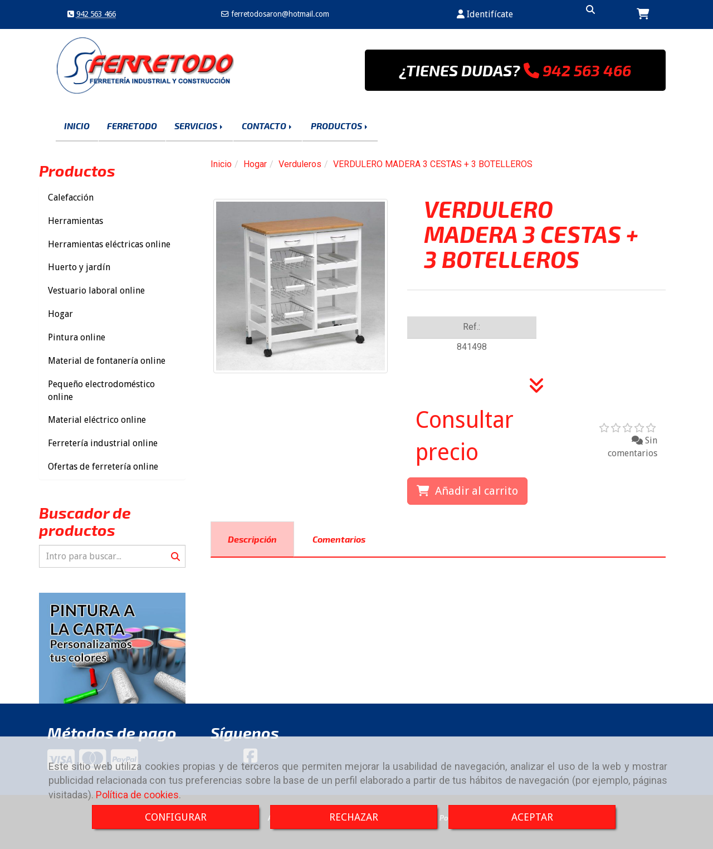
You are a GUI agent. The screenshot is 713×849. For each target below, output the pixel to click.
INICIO (77, 125)
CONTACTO (268, 125)
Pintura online (76, 337)
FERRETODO (132, 125)
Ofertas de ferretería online (103, 466)
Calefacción (71, 197)
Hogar (60, 314)
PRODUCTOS (340, 125)
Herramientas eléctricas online (109, 244)
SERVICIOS (199, 125)
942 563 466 (96, 13)
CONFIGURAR (176, 817)
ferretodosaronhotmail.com (279, 13)
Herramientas (75, 221)
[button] (484, 14)
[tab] (252, 539)
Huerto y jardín (79, 267)
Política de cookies (137, 795)
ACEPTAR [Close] (532, 817)
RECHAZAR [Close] (353, 817)
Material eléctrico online (97, 419)
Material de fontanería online (106, 360)
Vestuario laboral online (96, 290)
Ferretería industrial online (103, 443)
